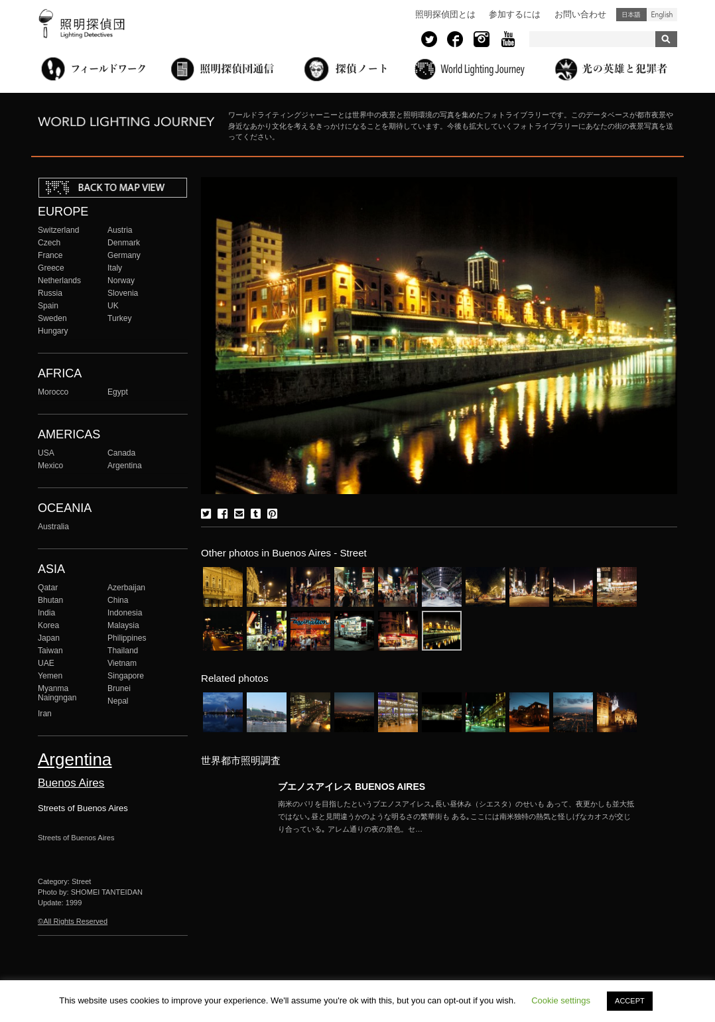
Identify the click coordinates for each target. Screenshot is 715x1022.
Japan (49, 638)
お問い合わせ (580, 14)
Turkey (119, 318)
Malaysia (123, 625)
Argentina (124, 465)
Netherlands (59, 280)
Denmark (123, 242)
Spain (48, 305)
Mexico (50, 465)
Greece (51, 268)
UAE (46, 663)
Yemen (50, 675)
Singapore (125, 675)
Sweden (52, 318)
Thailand (122, 650)
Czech (49, 242)
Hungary (53, 331)
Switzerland (58, 230)
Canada (121, 453)
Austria (120, 230)
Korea (48, 625)
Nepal (118, 701)
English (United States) (662, 14)
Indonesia (124, 612)
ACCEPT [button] (630, 1001)
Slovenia (122, 293)
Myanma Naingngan (57, 693)
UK (113, 305)
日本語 (631, 14)
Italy (114, 268)
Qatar (48, 587)
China (118, 600)
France (50, 255)
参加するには (515, 14)
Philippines (126, 638)
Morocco (53, 392)
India (46, 612)
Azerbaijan (126, 587)
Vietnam (122, 663)
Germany (124, 255)
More (457, 816)
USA (46, 453)
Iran (45, 713)
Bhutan (50, 600)
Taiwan (50, 650)
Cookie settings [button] (560, 1000)
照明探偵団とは (445, 14)
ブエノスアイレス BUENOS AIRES (351, 786)
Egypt (117, 392)
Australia (53, 526)
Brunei (119, 688)
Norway (121, 280)
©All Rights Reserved (72, 921)
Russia (50, 293)
